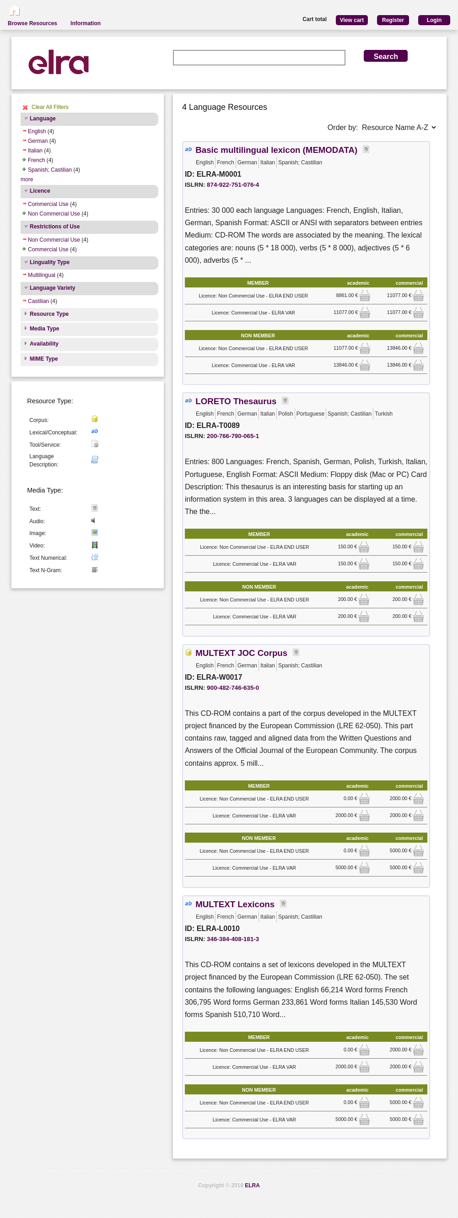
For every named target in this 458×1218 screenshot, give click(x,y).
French (36, 160)
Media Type (44, 328)
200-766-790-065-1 (233, 436)
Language (43, 118)
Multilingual (41, 275)
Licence (40, 191)
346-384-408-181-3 (233, 939)
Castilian (38, 301)
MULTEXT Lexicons (235, 904)
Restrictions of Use (55, 226)
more (27, 179)
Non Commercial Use (54, 214)
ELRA (252, 1185)
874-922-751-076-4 (233, 184)
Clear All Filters (50, 107)
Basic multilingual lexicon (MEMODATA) (276, 150)
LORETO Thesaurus (235, 401)
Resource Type (49, 314)
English (37, 131)
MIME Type (44, 359)
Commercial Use (48, 204)
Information (85, 23)
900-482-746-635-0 (233, 687)
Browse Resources (32, 23)
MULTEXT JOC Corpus (241, 653)
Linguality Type (50, 262)
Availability (44, 344)
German (38, 141)
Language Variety (52, 288)
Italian (35, 150)
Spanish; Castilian (50, 170)
